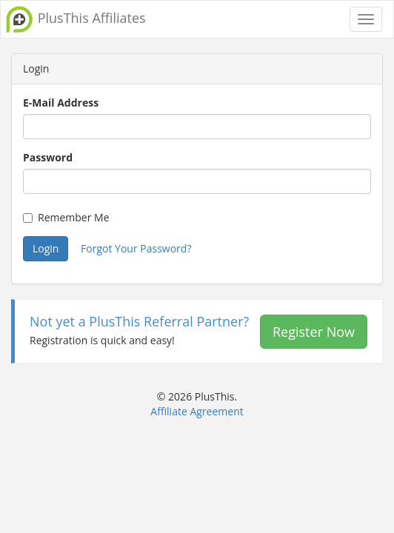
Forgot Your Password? (136, 248)
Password (48, 157)
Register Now (314, 332)
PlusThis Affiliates (75, 19)
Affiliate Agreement (196, 411)
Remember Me (66, 217)
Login (46, 248)
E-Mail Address (60, 102)
